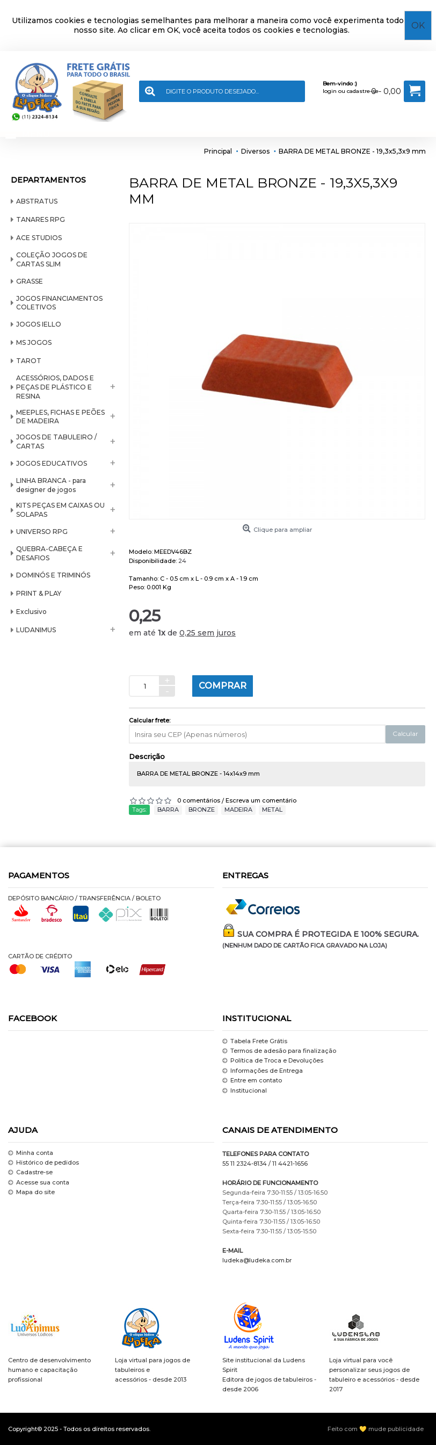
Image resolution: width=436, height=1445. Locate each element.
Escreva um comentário (261, 800)
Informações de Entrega (262, 1071)
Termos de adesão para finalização (279, 1051)
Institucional (244, 1091)
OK (418, 25)
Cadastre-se (30, 1173)
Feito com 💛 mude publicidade (376, 1429)
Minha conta (30, 1153)
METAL (272, 809)
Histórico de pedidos (43, 1163)
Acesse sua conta (38, 1183)
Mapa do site (31, 1192)
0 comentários (198, 800)
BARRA (168, 809)
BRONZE (201, 809)
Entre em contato (252, 1080)
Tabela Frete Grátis (254, 1041)
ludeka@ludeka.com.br (257, 1260)
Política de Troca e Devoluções (272, 1061)
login (330, 91)
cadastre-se (363, 91)
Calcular (405, 733)
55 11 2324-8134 (244, 1163)
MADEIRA (238, 809)
